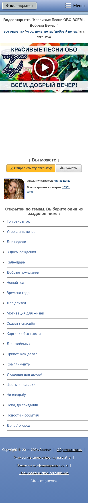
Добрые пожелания (23, 272)
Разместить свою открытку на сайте (42, 457)
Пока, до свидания (22, 405)
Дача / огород (18, 425)
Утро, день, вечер (21, 232)
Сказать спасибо (21, 323)
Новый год (15, 283)
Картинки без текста (24, 334)
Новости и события (23, 415)
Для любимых (18, 344)
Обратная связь (69, 449)
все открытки (19, 5)
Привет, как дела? (22, 354)
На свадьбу (16, 395)
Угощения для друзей (25, 374)
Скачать (68, 168)
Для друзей (16, 303)
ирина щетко (62, 180)
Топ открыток (18, 221)
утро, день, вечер (39, 31)
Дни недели (16, 242)
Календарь (16, 262)
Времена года (18, 293)
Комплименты (19, 364)
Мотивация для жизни (25, 313)
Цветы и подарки (21, 385)
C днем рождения (21, 252)
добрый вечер (66, 31)
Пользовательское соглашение (44, 473)
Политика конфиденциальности (42, 465)
